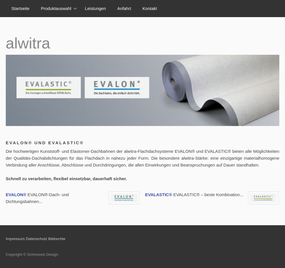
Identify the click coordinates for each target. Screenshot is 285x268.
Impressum (15, 239)
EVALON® (16, 194)
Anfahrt (124, 8)
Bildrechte (56, 239)
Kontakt (149, 8)
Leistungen (95, 8)
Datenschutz (36, 239)
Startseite (20, 8)
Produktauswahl (56, 8)
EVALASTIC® (158, 194)
